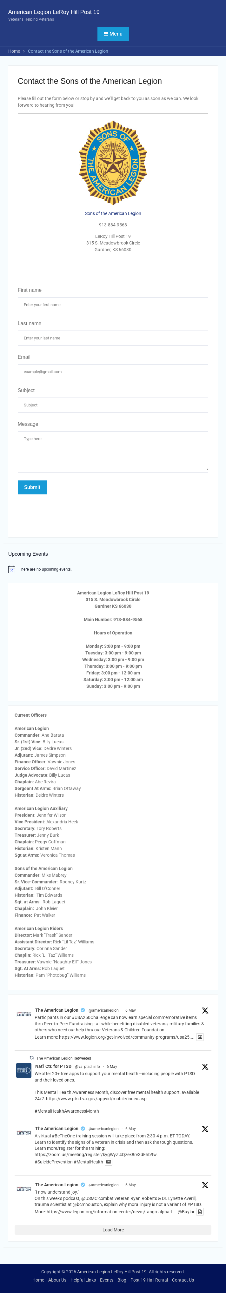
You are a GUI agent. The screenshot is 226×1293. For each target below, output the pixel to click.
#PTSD (194, 1204)
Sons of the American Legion (113, 213)
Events (106, 1280)
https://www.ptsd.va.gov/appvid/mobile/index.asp (96, 1098)
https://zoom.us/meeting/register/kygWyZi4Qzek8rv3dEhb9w (95, 1154)
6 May (130, 1010)
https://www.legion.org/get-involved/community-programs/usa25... (126, 1037)
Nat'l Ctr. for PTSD (53, 1066)
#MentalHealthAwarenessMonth (67, 1111)
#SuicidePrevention (54, 1161)
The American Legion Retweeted (64, 1058)
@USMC (89, 1198)
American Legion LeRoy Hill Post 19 (54, 12)
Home (38, 1280)
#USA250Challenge (91, 1017)
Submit (32, 487)
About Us (57, 1280)
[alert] (113, 569)
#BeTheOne (63, 1135)
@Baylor (186, 1211)
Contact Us (183, 1280)
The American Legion (56, 1010)
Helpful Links (83, 1280)
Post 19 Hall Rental (149, 1280)
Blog (121, 1280)
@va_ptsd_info (87, 1066)
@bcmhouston (87, 1204)
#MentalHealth (88, 1161)
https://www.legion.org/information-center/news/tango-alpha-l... (111, 1211)
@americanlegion (104, 1010)
